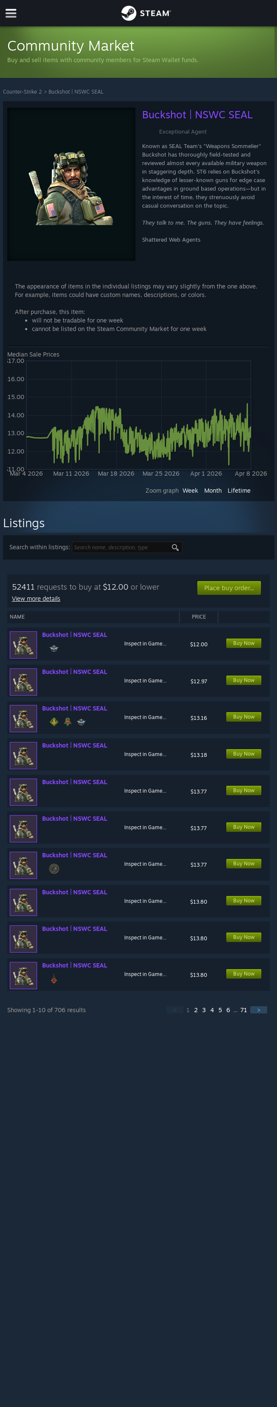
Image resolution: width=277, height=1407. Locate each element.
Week (190, 490)
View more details (36, 598)
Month (213, 490)
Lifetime (239, 490)
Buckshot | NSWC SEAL (76, 91)
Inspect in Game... (145, 643)
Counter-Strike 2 (22, 91)
